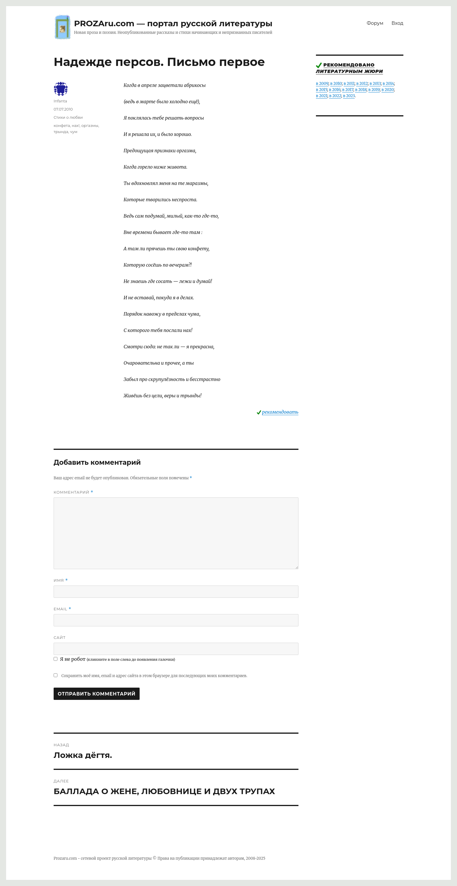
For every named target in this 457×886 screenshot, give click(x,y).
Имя (61, 580)
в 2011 (349, 83)
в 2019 (374, 89)
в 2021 (321, 95)
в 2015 (321, 89)
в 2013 (375, 83)
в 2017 (347, 89)
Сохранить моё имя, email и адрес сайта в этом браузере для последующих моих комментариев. (154, 675)
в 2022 (335, 95)
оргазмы (89, 125)
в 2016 (334, 89)
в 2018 (360, 89)
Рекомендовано (349, 65)
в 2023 (349, 95)
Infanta (60, 101)
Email (62, 609)
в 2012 (362, 83)
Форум (375, 23)
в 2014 (388, 83)
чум (73, 131)
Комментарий (73, 492)
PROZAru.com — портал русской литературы (173, 23)
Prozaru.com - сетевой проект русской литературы (103, 858)
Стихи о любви (68, 117)
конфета (62, 125)
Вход (397, 23)
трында (61, 131)
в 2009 (322, 83)
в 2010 (336, 83)
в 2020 (388, 89)
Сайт (60, 637)
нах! (76, 125)
